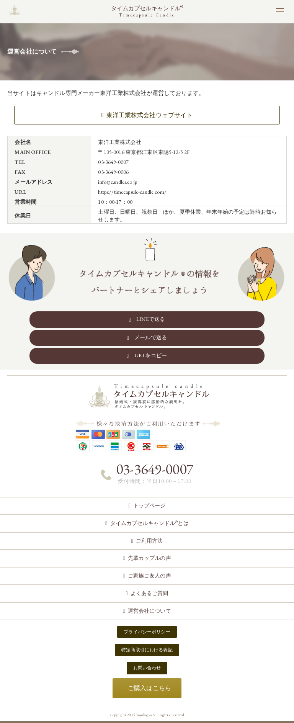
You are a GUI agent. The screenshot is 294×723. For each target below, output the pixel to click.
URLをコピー (150, 355)
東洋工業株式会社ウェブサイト (149, 115)
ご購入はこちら (149, 688)
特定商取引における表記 (147, 650)
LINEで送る (150, 319)
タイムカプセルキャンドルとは (149, 523)
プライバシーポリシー (147, 632)
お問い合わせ (147, 668)
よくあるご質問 (149, 593)
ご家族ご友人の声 (149, 575)
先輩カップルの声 (149, 558)
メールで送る (150, 337)
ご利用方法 (149, 540)
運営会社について (149, 610)
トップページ (149, 505)
